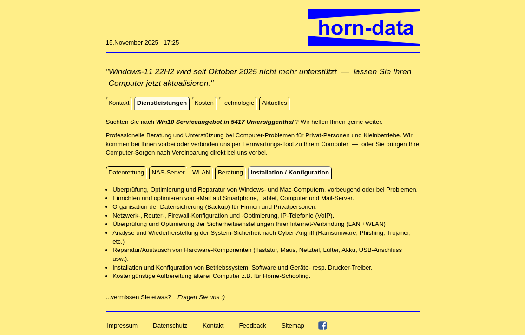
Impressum (122, 325)
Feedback (252, 325)
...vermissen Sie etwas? (141, 297)
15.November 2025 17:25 (142, 42)
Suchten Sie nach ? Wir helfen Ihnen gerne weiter (243, 121)
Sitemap (293, 325)
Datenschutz (170, 325)
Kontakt (213, 325)
